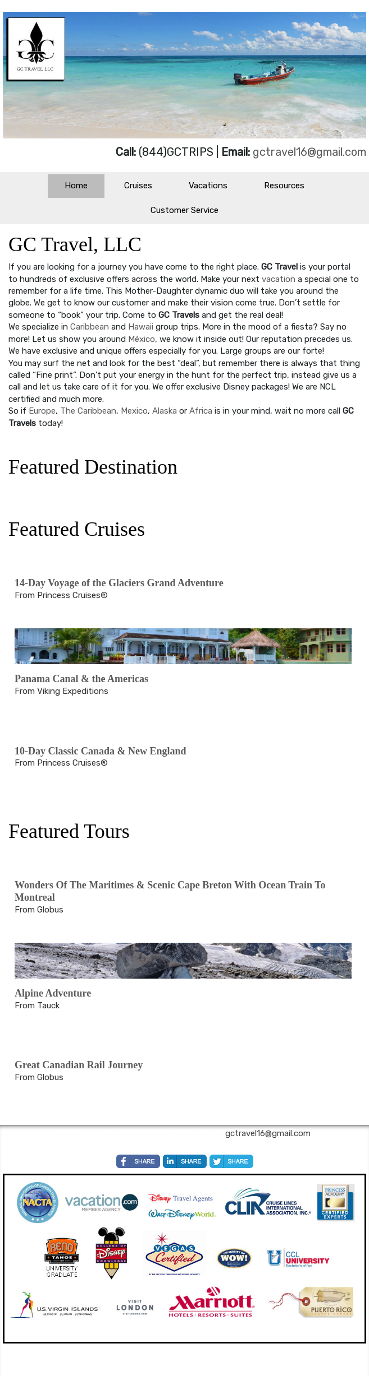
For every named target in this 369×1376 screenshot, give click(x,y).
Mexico (134, 411)
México (141, 339)
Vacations (208, 185)
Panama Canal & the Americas (81, 678)
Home (76, 185)
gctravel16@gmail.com (309, 152)
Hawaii (142, 327)
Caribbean (90, 327)
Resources (284, 185)
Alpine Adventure (53, 993)
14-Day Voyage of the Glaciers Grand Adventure (119, 583)
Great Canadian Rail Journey (79, 1065)
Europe (42, 411)
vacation (280, 279)
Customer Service (184, 210)
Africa (202, 411)
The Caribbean (88, 411)
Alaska (165, 411)
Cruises (138, 185)
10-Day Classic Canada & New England (100, 751)
